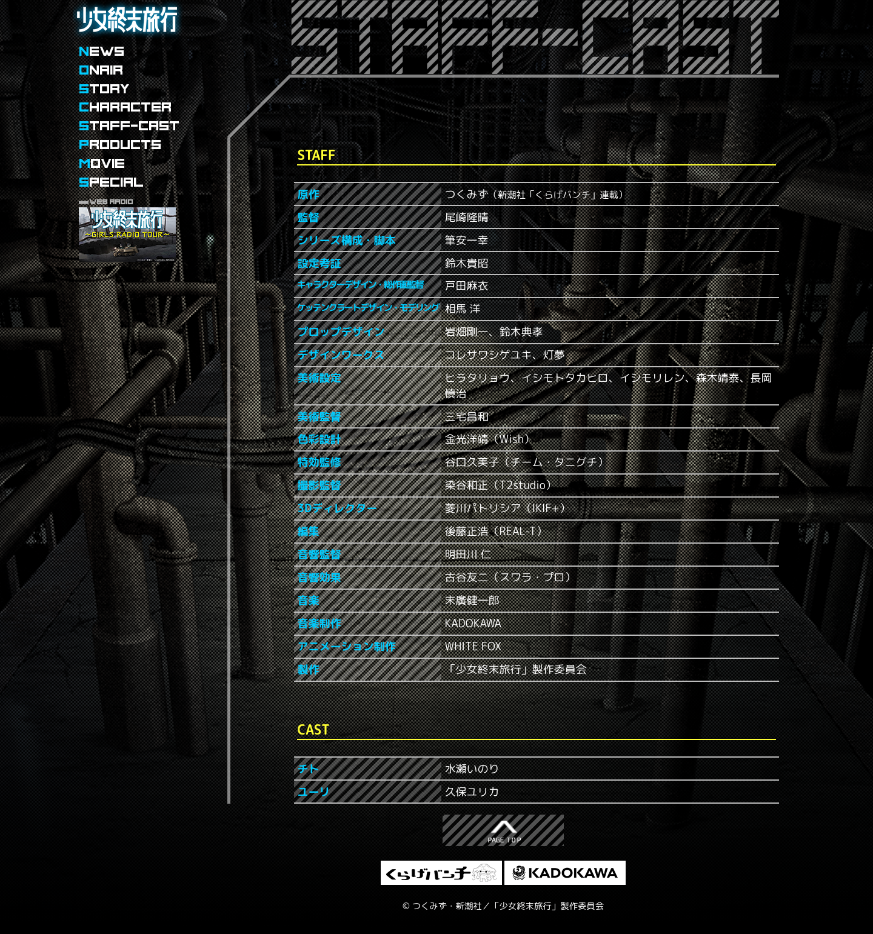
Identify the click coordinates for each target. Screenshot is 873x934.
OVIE (102, 163)
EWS (101, 51)
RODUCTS (120, 145)
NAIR (101, 70)
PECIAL (111, 182)
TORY (104, 89)
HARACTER (125, 107)
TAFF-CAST (129, 126)
